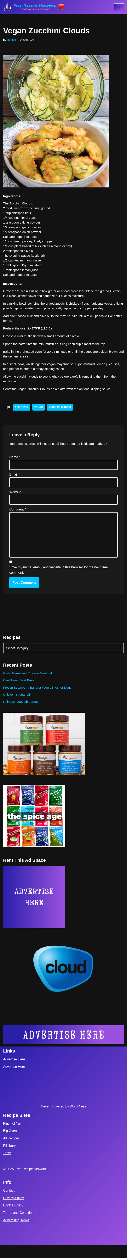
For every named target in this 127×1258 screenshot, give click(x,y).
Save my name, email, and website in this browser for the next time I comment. (59, 581)
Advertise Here (14, 1072)
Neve (44, 1119)
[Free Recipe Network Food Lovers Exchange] (34, 7)
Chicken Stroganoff (17, 707)
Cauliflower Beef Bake (19, 692)
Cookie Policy (13, 1218)
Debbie (12, 40)
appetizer (22, 415)
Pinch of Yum (13, 1136)
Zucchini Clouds (61, 415)
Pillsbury (9, 1159)
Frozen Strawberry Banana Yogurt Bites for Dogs (39, 700)
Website (15, 501)
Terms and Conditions (19, 1226)
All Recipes (11, 1151)
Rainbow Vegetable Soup (21, 714)
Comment (17, 518)
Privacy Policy (13, 1211)
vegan (39, 415)
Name (14, 465)
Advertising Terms (16, 1233)
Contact (9, 1204)
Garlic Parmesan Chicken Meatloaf (28, 685)
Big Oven (10, 1144)
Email (14, 483)
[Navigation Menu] (119, 6)
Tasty (7, 1166)
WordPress (78, 1119)
